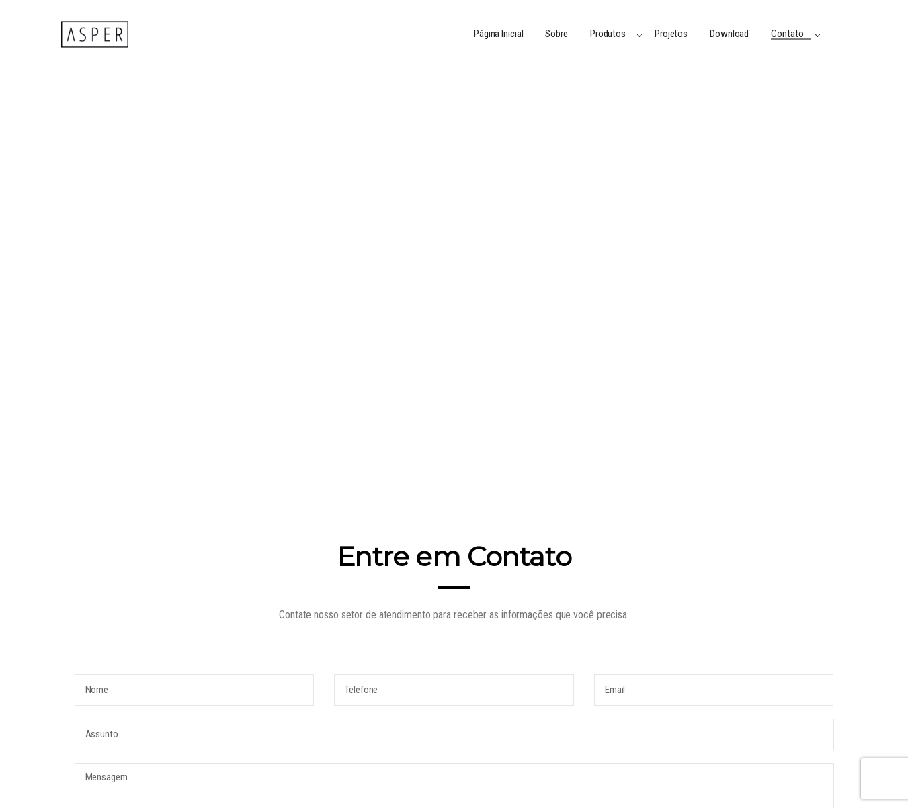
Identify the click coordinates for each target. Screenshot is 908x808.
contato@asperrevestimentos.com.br (600, 646)
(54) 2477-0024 (543, 692)
